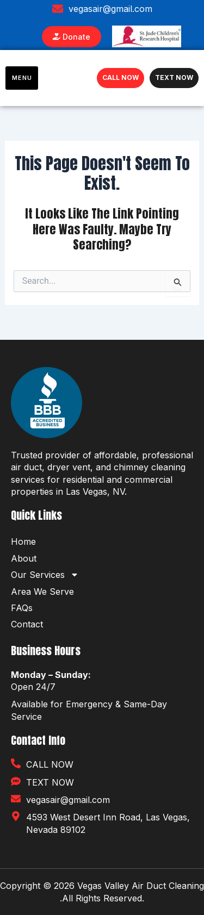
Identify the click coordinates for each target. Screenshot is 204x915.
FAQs (22, 607)
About (23, 558)
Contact (27, 624)
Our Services (45, 575)
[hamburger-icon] (21, 78)
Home (23, 541)
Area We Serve (42, 591)
